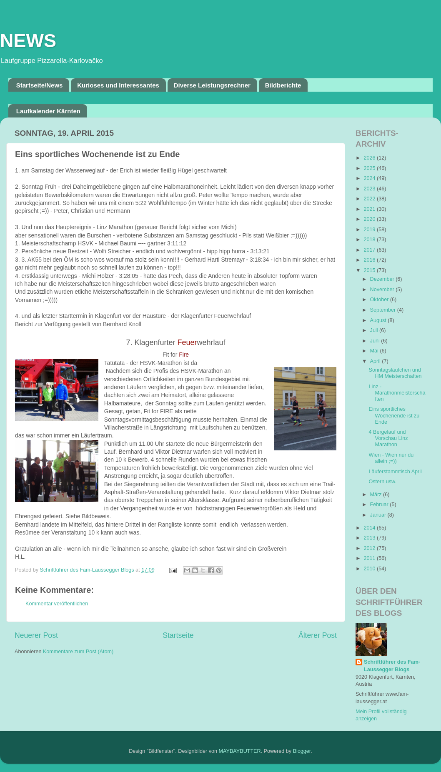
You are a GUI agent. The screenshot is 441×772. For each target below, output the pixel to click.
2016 (370, 260)
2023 (370, 189)
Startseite (178, 635)
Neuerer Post (36, 635)
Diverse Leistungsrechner (212, 85)
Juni (375, 341)
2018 (370, 239)
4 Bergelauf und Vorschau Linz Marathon (388, 438)
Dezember (383, 279)
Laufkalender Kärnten (48, 111)
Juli (374, 330)
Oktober (380, 299)
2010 (370, 569)
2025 (370, 168)
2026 (370, 158)
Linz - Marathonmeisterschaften (396, 393)
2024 (370, 178)
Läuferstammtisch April (394, 472)
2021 (370, 209)
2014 (370, 528)
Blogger (302, 751)
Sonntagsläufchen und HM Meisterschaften (394, 373)
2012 (370, 548)
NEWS (28, 40)
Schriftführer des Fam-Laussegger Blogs (392, 665)
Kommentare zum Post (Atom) (78, 652)
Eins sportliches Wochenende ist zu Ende (393, 415)
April (376, 361)
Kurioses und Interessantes (118, 85)
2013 (370, 538)
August (379, 320)
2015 (370, 270)
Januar (379, 515)
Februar (380, 504)
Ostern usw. (382, 482)
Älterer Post (317, 635)
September (383, 310)
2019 (370, 229)
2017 (370, 250)
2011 (370, 558)
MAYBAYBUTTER (240, 751)
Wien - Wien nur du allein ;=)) (390, 458)
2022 (370, 199)
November (383, 289)
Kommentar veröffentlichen (56, 604)
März (376, 494)
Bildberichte (283, 85)
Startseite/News (39, 85)
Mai (375, 351)
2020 (370, 219)
